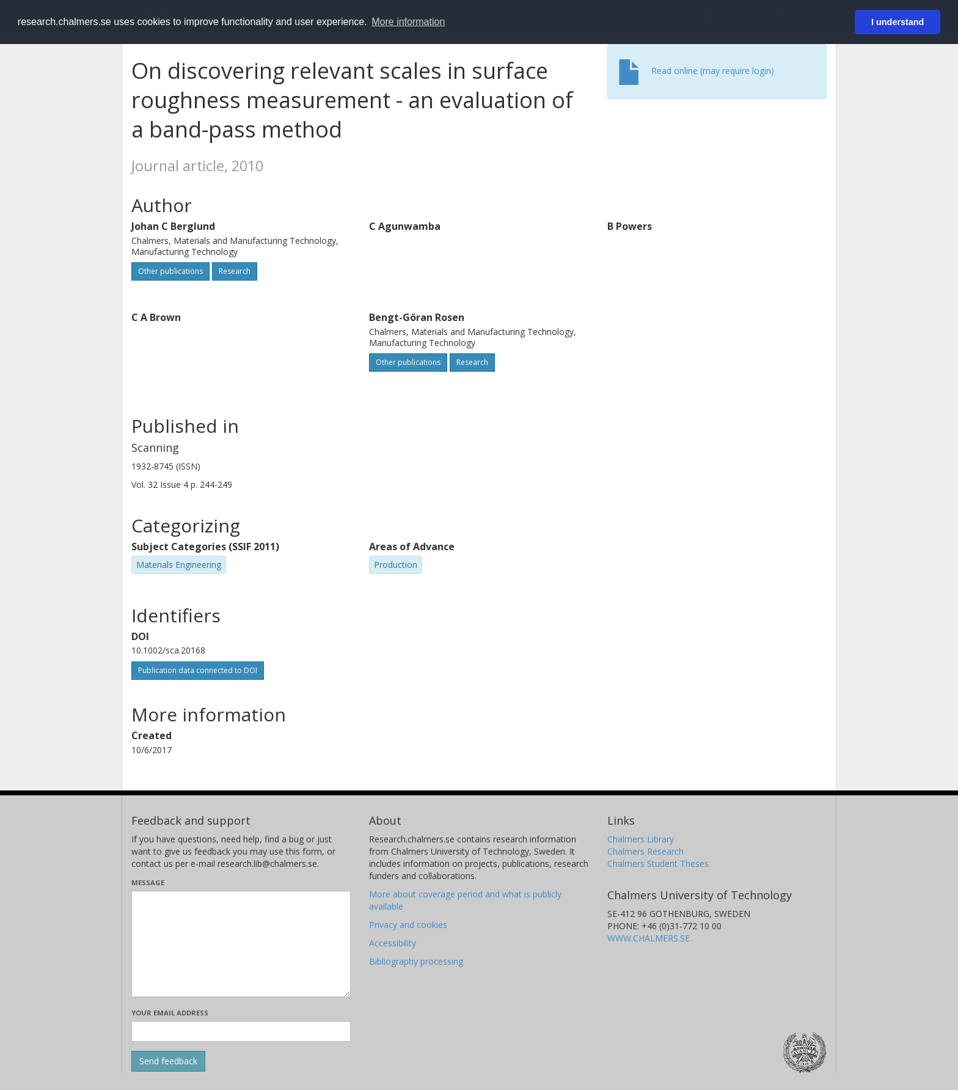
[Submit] (168, 1061)
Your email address (169, 1012)
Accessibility (392, 943)
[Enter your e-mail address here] (241, 1031)
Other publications (170, 271)
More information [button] (408, 22)
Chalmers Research (645, 851)
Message (147, 882)
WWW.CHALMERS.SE (648, 938)
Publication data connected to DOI (197, 670)
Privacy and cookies (408, 924)
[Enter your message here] (241, 944)
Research (234, 271)
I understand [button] (897, 22)
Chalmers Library (640, 839)
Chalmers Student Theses (658, 863)
